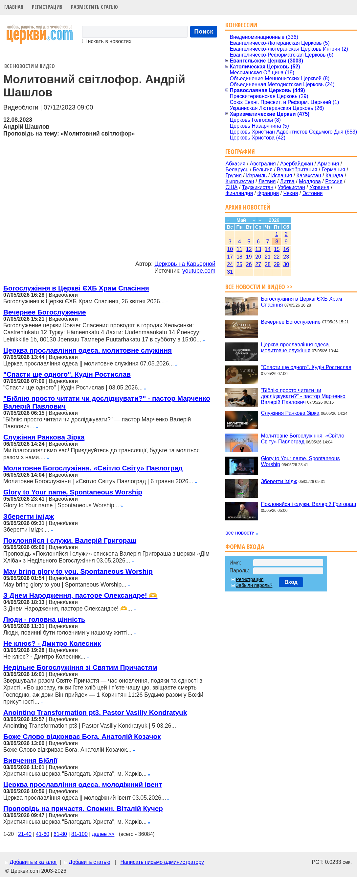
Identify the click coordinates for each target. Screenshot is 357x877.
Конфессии (241, 24)
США (231, 187)
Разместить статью (94, 7)
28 (268, 264)
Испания (281, 175)
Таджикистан (258, 187)
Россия (333, 181)
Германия (333, 169)
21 (268, 257)
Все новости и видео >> (259, 286)
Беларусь (236, 169)
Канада (334, 175)
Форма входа (244, 546)
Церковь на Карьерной (184, 264)
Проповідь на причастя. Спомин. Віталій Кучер (83, 808)
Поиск (203, 31)
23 (286, 257)
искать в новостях (106, 41)
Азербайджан (296, 163)
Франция (268, 193)
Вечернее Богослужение (44, 312)
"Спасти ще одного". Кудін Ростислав (67, 374)
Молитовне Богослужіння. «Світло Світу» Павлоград (93, 468)
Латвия (267, 181)
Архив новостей (247, 207)
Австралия (263, 163)
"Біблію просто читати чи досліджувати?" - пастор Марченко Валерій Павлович (303, 396)
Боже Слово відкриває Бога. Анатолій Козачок (82, 736)
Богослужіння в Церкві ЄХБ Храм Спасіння (76, 288)
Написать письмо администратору (162, 862)
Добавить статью (89, 862)
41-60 (42, 834)
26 (249, 264)
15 (277, 249)
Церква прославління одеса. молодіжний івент (82, 784)
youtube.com (198, 270)
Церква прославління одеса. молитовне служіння (87, 350)
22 (277, 257)
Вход (291, 582)
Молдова (310, 181)
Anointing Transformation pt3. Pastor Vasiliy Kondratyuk (95, 712)
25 (239, 264)
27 (258, 264)
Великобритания (297, 169)
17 (230, 257)
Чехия (290, 193)
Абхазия (235, 163)
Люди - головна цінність (44, 619)
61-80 (60, 834)
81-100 (79, 834)
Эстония (312, 193)
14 (268, 249)
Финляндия (239, 193)
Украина (319, 187)
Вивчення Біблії (30, 760)
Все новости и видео (29, 66)
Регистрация (47, 7)
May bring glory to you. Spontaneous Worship (78, 571)
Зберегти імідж (28, 516)
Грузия (233, 175)
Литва (287, 181)
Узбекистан (291, 187)
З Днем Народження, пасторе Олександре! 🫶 (80, 595)
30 (286, 264)
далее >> (103, 834)
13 (258, 249)
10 (230, 249)
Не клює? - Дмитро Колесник (52, 643)
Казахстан (309, 175)
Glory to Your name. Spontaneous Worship (72, 492)
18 (239, 257)
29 (277, 264)
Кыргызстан (239, 181)
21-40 (25, 834)
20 (258, 257)
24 (230, 264)
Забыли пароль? (254, 585)
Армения (328, 163)
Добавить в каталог (33, 862)
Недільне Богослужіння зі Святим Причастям (80, 667)
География (240, 151)
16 (286, 249)
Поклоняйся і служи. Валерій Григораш (69, 540)
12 (249, 249)
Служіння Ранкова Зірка (43, 437)
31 (230, 272)
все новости (240, 533)
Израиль (256, 175)
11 (239, 249)
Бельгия (263, 169)
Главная (13, 7)
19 (249, 257)
